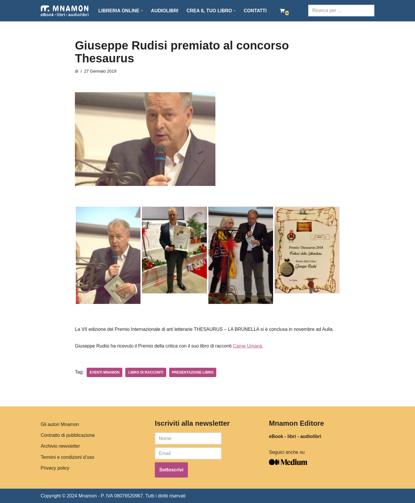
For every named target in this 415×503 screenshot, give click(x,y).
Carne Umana (247, 345)
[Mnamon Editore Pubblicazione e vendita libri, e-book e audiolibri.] (64, 10)
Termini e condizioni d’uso (67, 456)
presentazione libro (193, 372)
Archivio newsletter (60, 446)
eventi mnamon (104, 372)
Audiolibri (164, 10)
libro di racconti (145, 372)
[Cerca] (341, 10)
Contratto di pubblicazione (68, 435)
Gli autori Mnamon (60, 424)
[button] (142, 11)
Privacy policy (55, 467)
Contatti (255, 10)
